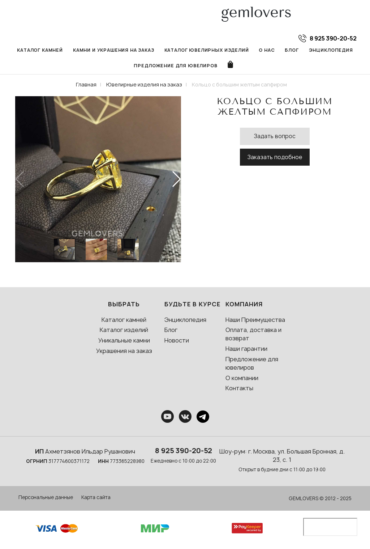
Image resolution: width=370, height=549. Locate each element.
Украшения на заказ (124, 351)
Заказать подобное (275, 157)
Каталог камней (40, 50)
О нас (267, 50)
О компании (241, 378)
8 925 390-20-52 (183, 450)
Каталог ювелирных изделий (206, 50)
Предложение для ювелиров (175, 66)
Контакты (239, 388)
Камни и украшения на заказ (113, 50)
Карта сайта (96, 497)
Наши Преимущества (255, 320)
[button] (176, 179)
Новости (176, 340)
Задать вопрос (275, 136)
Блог (291, 50)
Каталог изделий (124, 330)
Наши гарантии (246, 349)
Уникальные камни (124, 340)
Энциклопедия (331, 50)
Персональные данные (45, 497)
